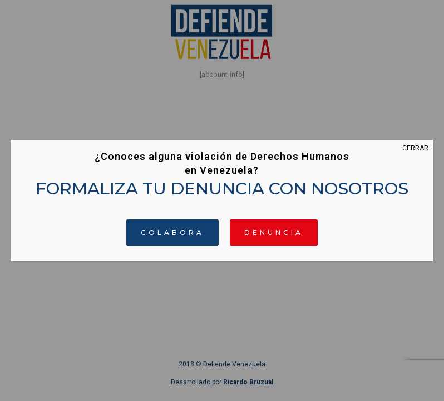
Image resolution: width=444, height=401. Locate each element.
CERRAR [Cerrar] (415, 148)
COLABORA (172, 232)
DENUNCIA (273, 232)
